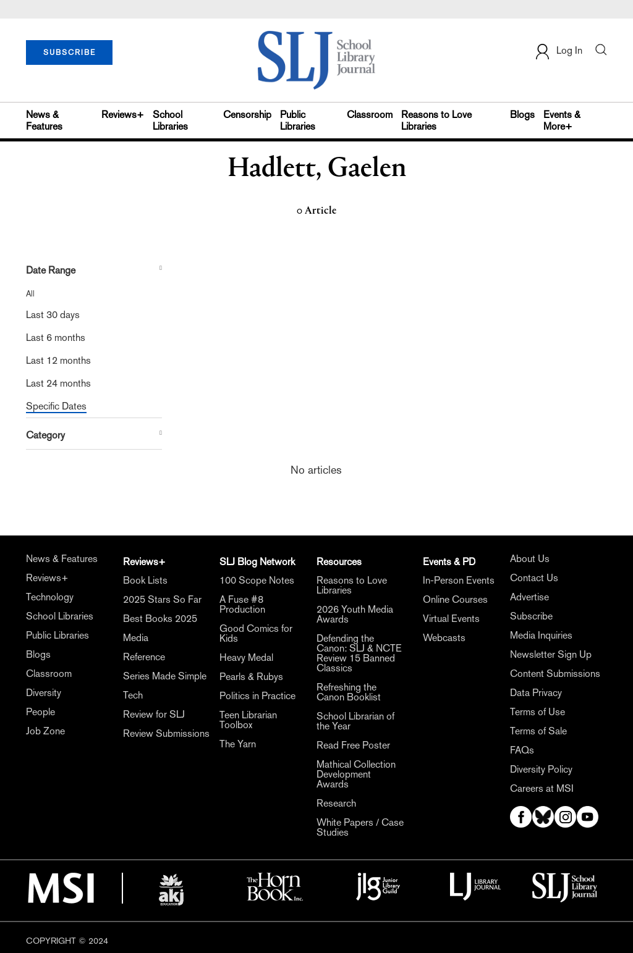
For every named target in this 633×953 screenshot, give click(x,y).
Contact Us (534, 578)
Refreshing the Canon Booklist (348, 692)
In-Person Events (459, 581)
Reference (144, 657)
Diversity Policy (541, 770)
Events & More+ (561, 120)
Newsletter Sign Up (551, 655)
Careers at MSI (542, 789)
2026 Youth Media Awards (354, 614)
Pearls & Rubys (251, 677)
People (40, 712)
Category (45, 435)
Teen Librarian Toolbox (248, 720)
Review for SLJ (154, 715)
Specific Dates (56, 406)
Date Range (50, 270)
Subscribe (531, 616)
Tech (133, 695)
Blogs (522, 114)
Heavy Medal (246, 658)
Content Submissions (555, 674)
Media (135, 638)
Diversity (43, 693)
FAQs (522, 750)
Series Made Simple (164, 676)
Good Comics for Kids (255, 634)
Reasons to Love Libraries (436, 120)
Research (336, 803)
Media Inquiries (541, 635)
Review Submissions (166, 734)
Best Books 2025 (160, 619)
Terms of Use (537, 712)
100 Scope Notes (256, 581)
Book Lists (145, 581)
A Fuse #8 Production (242, 605)
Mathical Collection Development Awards (356, 774)
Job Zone (45, 731)
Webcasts (444, 638)
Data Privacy (536, 693)
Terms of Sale (538, 731)
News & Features (44, 120)
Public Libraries (297, 120)
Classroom (370, 114)
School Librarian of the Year (355, 721)
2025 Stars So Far (162, 600)
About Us (530, 559)
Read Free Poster (353, 745)
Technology (50, 597)
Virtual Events (451, 619)
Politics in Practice (257, 696)
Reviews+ (122, 114)
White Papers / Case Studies (360, 828)
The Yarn (237, 744)
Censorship (247, 114)
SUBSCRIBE (69, 52)
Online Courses (455, 600)
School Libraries (170, 120)
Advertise (529, 597)
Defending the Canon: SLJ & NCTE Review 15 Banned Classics (359, 653)
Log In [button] (558, 51)
